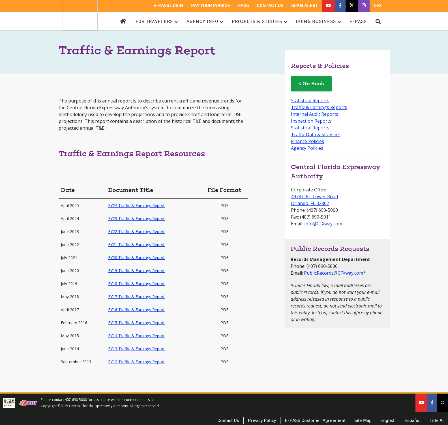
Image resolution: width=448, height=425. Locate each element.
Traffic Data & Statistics (315, 134)
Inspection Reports (311, 121)
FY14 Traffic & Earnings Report (136, 335)
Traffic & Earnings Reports (319, 107)
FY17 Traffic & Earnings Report (136, 296)
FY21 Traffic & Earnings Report (136, 244)
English (388, 420)
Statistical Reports (310, 100)
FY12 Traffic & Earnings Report (136, 361)
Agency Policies (307, 148)
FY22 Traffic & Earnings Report (136, 231)
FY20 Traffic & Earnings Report (136, 257)
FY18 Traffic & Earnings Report (136, 283)
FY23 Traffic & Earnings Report (136, 218)
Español (412, 420)
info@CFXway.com (323, 224)
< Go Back (311, 84)
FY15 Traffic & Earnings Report (136, 322)
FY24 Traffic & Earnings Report (136, 205)
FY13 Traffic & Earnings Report (136, 348)
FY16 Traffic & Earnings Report (136, 309)
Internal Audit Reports (314, 114)
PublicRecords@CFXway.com (333, 273)
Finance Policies (307, 141)
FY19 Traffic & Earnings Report (136, 270)
